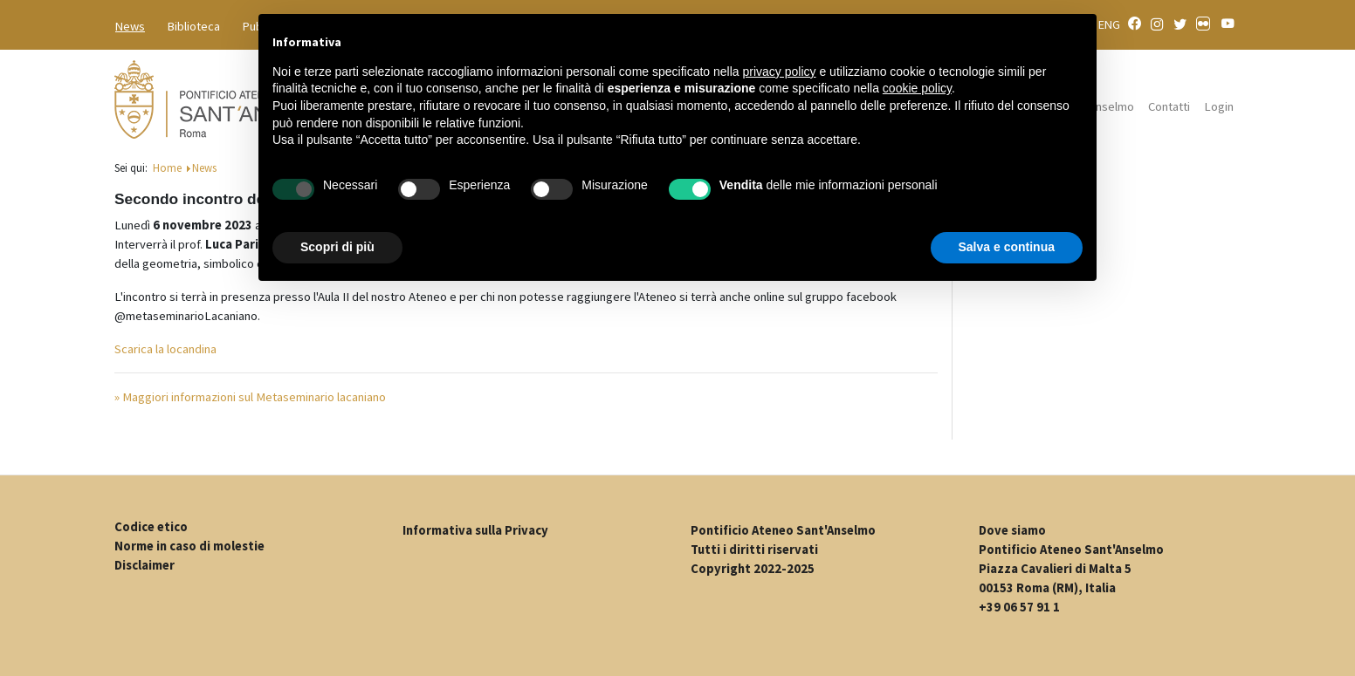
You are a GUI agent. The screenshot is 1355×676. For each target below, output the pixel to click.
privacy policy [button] (779, 72)
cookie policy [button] (917, 88)
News (130, 26)
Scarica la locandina (165, 349)
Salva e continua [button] (1007, 247)
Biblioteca (194, 26)
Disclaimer (144, 565)
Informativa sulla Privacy (475, 530)
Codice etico (151, 527)
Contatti (1169, 106)
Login (1219, 106)
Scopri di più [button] (337, 247)
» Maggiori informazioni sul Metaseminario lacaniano (250, 397)
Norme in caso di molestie (189, 546)
